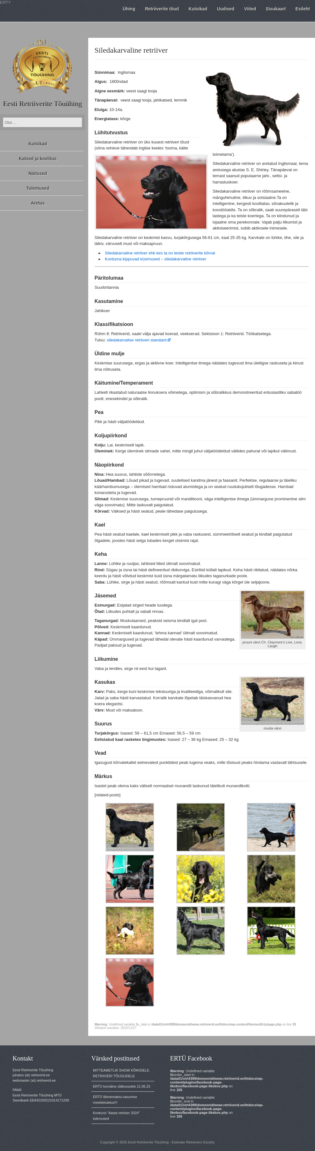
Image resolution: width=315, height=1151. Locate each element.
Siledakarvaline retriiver (131, 50)
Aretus (38, 203)
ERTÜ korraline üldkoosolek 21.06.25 (121, 1086)
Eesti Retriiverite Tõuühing (42, 104)
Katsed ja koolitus (38, 158)
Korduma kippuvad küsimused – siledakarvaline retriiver (155, 259)
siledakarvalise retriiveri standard (136, 340)
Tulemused (37, 188)
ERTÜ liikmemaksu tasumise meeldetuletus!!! (115, 1099)
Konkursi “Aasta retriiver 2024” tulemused (116, 1115)
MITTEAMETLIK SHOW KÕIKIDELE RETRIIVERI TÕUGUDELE (121, 1073)
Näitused (37, 173)
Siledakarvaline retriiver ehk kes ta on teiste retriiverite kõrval (160, 253)
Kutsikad (37, 143)
